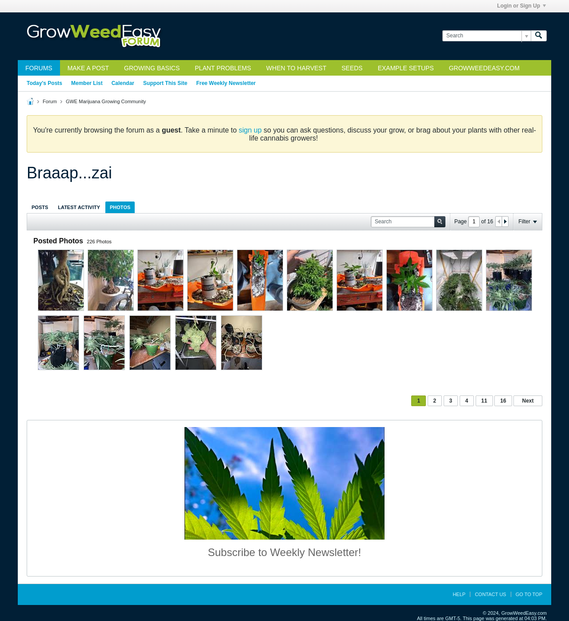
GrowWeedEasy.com (484, 68)
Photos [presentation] (120, 207)
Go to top (529, 594)
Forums (38, 68)
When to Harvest (296, 68)
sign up (250, 130)
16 (503, 401)
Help (459, 594)
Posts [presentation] (40, 207)
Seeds (351, 68)
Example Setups (406, 68)
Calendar (123, 83)
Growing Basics (152, 68)
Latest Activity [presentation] (79, 207)
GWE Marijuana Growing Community (106, 101)
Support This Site (165, 83)
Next (527, 401)
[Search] (486, 35)
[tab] (40, 207)
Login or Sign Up (521, 6)
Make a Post (88, 68)
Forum (50, 101)
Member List (87, 83)
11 (484, 401)
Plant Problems (223, 68)
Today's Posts (44, 83)
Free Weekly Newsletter (226, 83)
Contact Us (490, 594)
